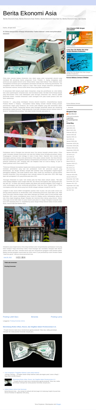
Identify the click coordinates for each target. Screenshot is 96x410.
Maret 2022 (69, 130)
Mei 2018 (69, 168)
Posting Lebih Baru (10, 317)
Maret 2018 (69, 172)
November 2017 (71, 181)
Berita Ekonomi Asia (30, 13)
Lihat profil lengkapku (72, 116)
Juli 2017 (69, 190)
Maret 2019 (69, 161)
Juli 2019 (69, 154)
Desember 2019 (71, 143)
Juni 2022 (69, 126)
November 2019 (71, 145)
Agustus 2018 (70, 163)
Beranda (34, 317)
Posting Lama (56, 317)
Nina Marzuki (72, 114)
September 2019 (71, 150)
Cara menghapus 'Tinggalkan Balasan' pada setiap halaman (22, 372)
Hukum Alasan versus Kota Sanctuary (15, 389)
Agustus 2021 (70, 137)
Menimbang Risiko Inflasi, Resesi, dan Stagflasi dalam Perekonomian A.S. (29, 327)
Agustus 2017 (70, 188)
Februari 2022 (70, 132)
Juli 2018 (69, 165)
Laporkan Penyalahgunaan (72, 119)
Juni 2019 (69, 157)
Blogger (58, 404)
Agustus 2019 (70, 152)
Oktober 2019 (70, 148)
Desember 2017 (71, 179)
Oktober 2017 (70, 183)
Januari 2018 (70, 177)
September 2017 (71, 185)
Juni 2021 (69, 139)
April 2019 (69, 159)
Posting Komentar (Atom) (17, 321)
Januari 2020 (70, 141)
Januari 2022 (70, 134)
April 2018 (69, 170)
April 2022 (69, 128)
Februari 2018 (70, 174)
